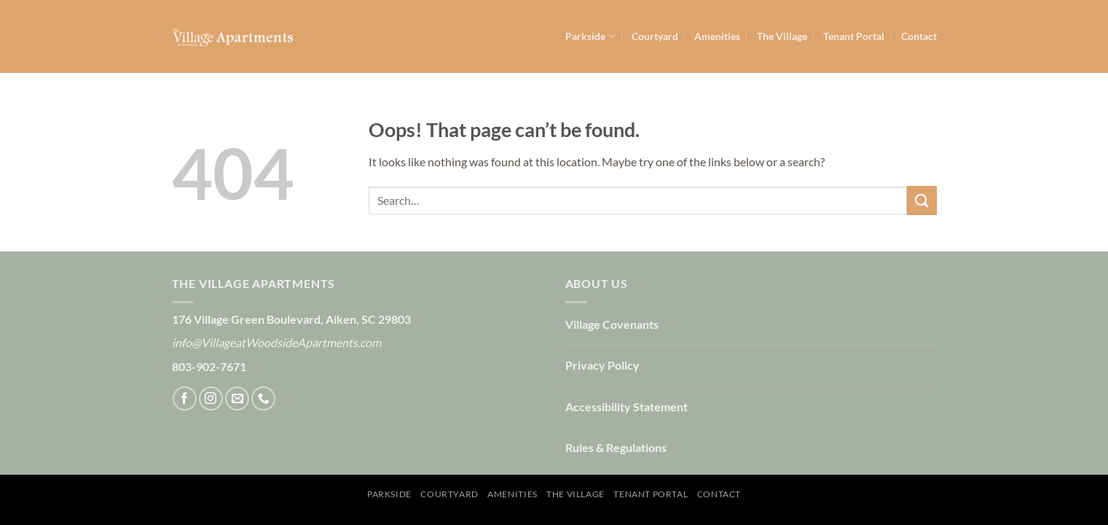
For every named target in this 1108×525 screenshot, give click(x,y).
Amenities (717, 36)
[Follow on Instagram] (211, 398)
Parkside (590, 36)
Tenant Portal (853, 36)
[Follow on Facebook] (185, 398)
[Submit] (921, 200)
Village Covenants (612, 324)
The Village (782, 36)
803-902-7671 (209, 366)
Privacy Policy (602, 365)
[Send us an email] (237, 398)
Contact (919, 36)
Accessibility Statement (626, 406)
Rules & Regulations (616, 447)
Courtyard (655, 36)
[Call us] (263, 398)
